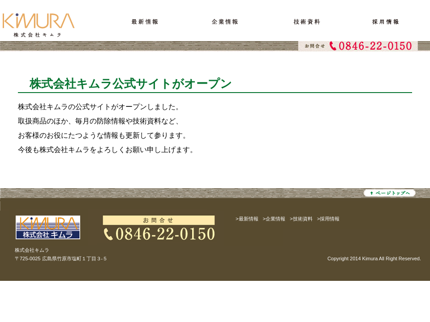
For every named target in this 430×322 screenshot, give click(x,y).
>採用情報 (328, 218)
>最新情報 (247, 218)
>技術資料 (301, 218)
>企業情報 (274, 218)
